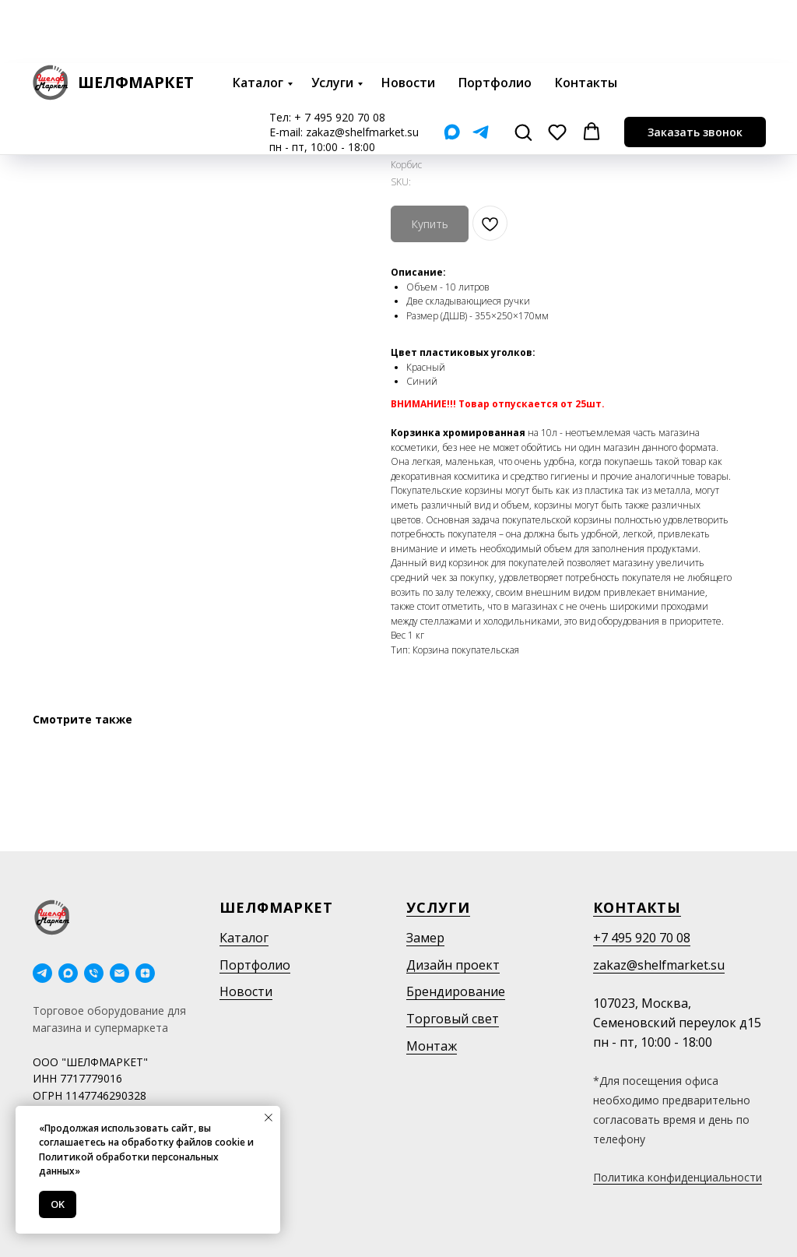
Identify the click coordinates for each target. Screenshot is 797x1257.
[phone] (94, 973)
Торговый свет (452, 1018)
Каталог (258, 19)
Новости (408, 19)
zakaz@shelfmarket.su (362, 69)
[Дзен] (145, 973)
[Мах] (452, 69)
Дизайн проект (453, 965)
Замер (425, 937)
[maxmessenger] (68, 973)
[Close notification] (268, 1117)
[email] (119, 973)
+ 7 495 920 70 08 (339, 54)
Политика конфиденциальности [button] (677, 1177)
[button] (523, 68)
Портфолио (495, 19)
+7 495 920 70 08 (641, 937)
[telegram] (42, 973)
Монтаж (431, 1046)
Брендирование (455, 991)
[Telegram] (480, 69)
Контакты (586, 19)
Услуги (332, 19)
